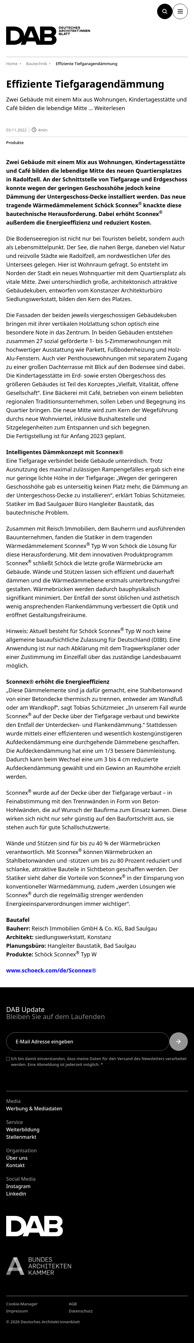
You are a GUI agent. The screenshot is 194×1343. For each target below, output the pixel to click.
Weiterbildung (23, 1129)
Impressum (17, 1311)
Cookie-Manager (22, 1304)
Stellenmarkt (21, 1137)
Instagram (18, 1186)
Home (12, 63)
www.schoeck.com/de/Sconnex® (51, 970)
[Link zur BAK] (97, 1266)
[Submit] (178, 1041)
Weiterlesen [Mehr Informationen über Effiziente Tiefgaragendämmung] (109, 108)
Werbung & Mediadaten (34, 1108)
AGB (73, 1304)
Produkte (15, 142)
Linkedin (16, 1193)
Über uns (17, 1157)
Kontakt (15, 1165)
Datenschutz (81, 1311)
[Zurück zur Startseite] (48, 36)
